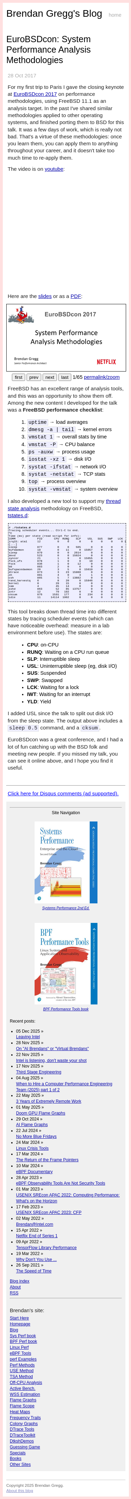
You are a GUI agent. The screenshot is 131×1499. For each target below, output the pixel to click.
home (115, 15)
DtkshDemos (22, 1440)
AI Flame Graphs (32, 1124)
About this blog (19, 1490)
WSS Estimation (25, 1394)
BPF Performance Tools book (65, 1009)
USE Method (22, 1370)
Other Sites (20, 1464)
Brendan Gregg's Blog (54, 13)
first (18, 377)
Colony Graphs (24, 1423)
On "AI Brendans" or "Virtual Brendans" (52, 1048)
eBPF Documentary (34, 1171)
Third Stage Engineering (38, 1071)
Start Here (19, 1317)
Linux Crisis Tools (32, 1148)
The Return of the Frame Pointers (47, 1159)
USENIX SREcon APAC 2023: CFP (48, 1212)
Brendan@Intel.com (34, 1224)
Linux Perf (19, 1347)
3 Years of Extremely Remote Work (48, 1101)
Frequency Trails (25, 1417)
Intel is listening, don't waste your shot (51, 1060)
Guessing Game (25, 1446)
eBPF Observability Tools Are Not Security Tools (60, 1182)
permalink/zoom (101, 377)
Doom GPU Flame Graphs (40, 1112)
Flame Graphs (23, 1399)
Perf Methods (22, 1364)
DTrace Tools (22, 1429)
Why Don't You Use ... (36, 1259)
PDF (76, 296)
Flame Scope (22, 1405)
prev (33, 377)
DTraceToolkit (22, 1434)
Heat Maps (20, 1411)
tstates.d (18, 515)
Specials (18, 1452)
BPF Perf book (23, 1341)
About (15, 1286)
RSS (14, 1292)
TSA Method (21, 1376)
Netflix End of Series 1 (37, 1235)
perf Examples (23, 1358)
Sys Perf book (23, 1335)
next (49, 377)
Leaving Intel (28, 1036)
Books (15, 1458)
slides (45, 296)
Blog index (19, 1280)
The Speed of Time (33, 1270)
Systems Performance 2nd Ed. (66, 908)
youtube (54, 169)
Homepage (20, 1323)
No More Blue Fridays (36, 1136)
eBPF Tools (20, 1353)
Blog (14, 1329)
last (64, 377)
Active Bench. (22, 1388)
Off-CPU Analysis (26, 1382)
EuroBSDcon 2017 (35, 94)
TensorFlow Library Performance (46, 1247)
